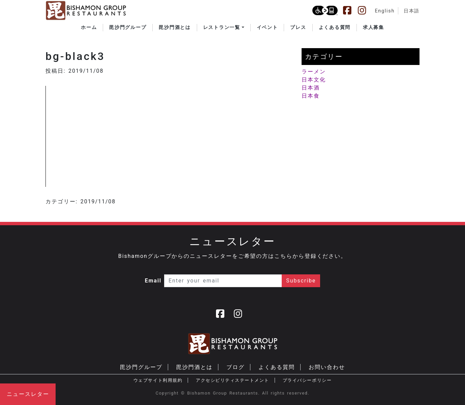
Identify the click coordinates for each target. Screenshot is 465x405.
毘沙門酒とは (194, 367)
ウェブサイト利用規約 (157, 380)
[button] (223, 27)
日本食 (311, 96)
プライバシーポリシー (307, 380)
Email (153, 280)
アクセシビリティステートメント (232, 380)
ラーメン (314, 71)
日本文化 (314, 79)
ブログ (235, 367)
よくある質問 (276, 367)
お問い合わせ (327, 367)
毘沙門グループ (141, 367)
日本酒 (311, 88)
